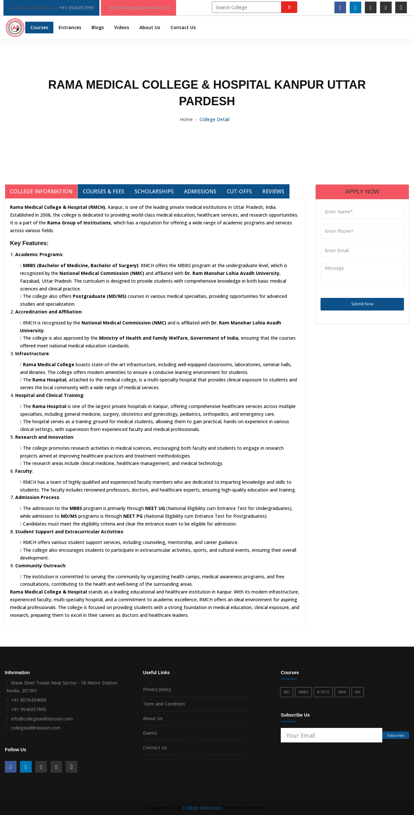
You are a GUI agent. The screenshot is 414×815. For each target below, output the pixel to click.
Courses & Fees (103, 191)
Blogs (98, 27)
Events (150, 733)
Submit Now (362, 304)
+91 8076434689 (28, 700)
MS (357, 691)
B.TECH (323, 691)
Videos (121, 27)
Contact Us (183, 27)
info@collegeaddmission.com (140, 8)
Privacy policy (157, 689)
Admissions (200, 191)
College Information (41, 191)
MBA (342, 691)
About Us (149, 27)
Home (186, 119)
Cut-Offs (239, 191)
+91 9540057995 (76, 8)
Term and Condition (164, 704)
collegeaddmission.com (35, 728)
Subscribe (395, 735)
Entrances (70, 27)
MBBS (303, 691)
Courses (39, 27)
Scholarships (154, 191)
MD (286, 691)
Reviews (273, 191)
